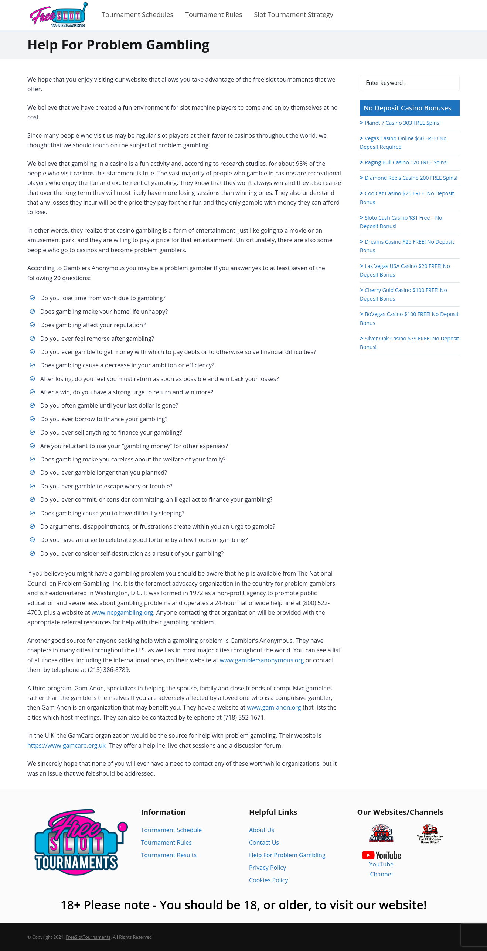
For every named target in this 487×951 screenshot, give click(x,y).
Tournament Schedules (137, 14)
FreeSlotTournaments (88, 937)
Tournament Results (169, 855)
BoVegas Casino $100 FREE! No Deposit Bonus (409, 318)
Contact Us (264, 842)
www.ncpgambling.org (122, 612)
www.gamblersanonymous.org (262, 660)
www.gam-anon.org (274, 707)
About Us (262, 830)
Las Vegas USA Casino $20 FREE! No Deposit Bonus (405, 270)
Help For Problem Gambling (287, 855)
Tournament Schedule (171, 830)
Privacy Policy (267, 868)
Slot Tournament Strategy (293, 14)
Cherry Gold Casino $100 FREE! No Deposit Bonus (403, 294)
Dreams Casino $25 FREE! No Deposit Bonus (407, 246)
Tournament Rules (213, 14)
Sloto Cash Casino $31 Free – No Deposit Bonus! (401, 222)
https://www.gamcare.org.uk (67, 745)
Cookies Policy (268, 880)
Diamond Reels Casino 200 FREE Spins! (411, 177)
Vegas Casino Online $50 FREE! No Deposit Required (403, 142)
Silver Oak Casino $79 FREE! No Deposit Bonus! (409, 342)
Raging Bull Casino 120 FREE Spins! (406, 162)
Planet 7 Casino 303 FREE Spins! (402, 122)
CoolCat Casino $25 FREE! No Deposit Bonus (407, 197)
